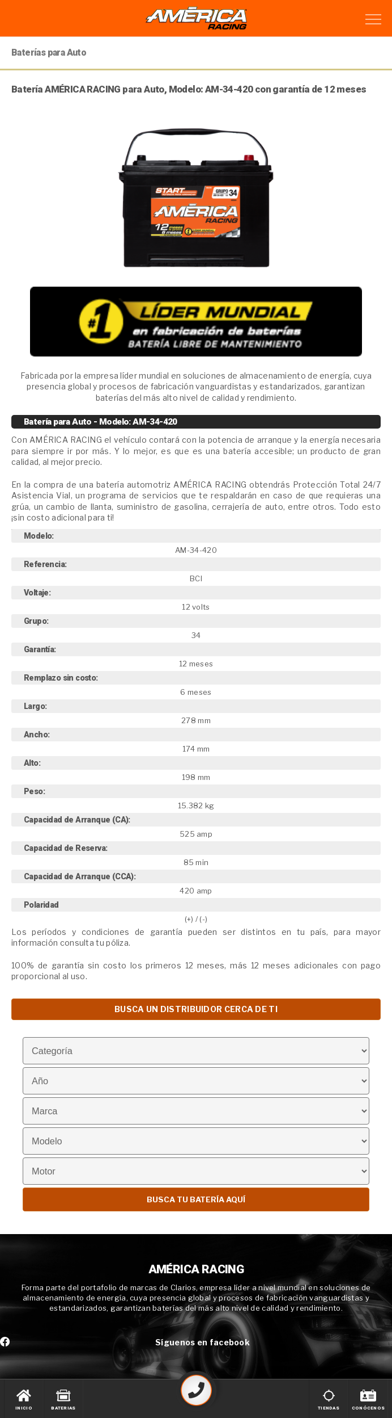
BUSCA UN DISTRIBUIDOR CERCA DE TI (196, 1009)
